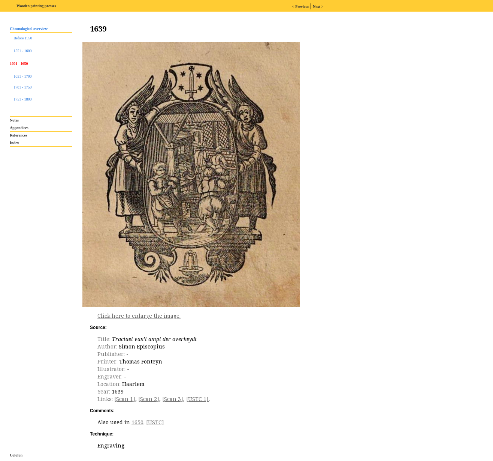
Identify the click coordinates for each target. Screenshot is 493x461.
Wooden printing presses (36, 6)
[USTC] (155, 422)
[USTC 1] (197, 398)
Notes (14, 120)
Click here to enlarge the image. (139, 315)
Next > (318, 7)
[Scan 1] (124, 398)
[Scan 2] (148, 398)
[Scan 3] (172, 398)
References (18, 135)
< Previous (301, 7)
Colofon (16, 455)
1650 (137, 422)
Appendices (19, 128)
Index (14, 143)
